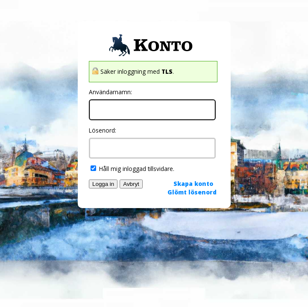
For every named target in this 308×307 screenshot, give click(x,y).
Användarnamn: (110, 92)
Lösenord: (102, 130)
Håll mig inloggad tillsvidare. (132, 169)
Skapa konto (193, 184)
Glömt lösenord (192, 192)
